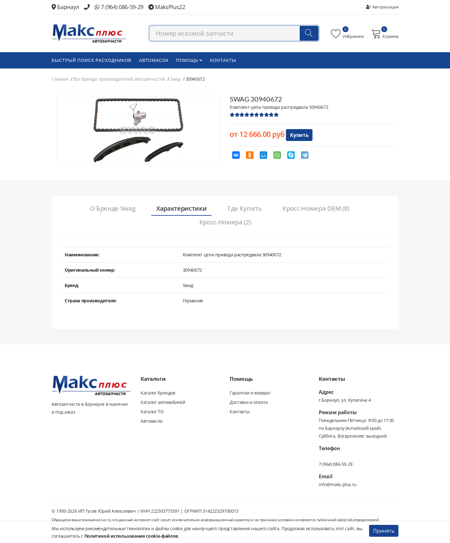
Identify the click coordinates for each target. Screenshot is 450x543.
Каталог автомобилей (163, 402)
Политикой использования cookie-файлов (131, 536)
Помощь (189, 60)
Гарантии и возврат (250, 393)
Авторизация (382, 7)
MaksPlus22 (166, 7)
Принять (383, 530)
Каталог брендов (158, 393)
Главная (60, 79)
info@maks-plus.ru (338, 484)
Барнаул (65, 7)
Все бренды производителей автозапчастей (119, 79)
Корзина (384, 33)
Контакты (223, 60)
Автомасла (153, 60)
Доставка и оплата (249, 402)
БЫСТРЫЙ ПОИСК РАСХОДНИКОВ (92, 60)
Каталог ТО (152, 412)
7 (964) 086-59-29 (119, 7)
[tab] (112, 209)
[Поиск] (309, 33)
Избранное (347, 33)
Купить (299, 135)
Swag (175, 79)
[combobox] (234, 33)
